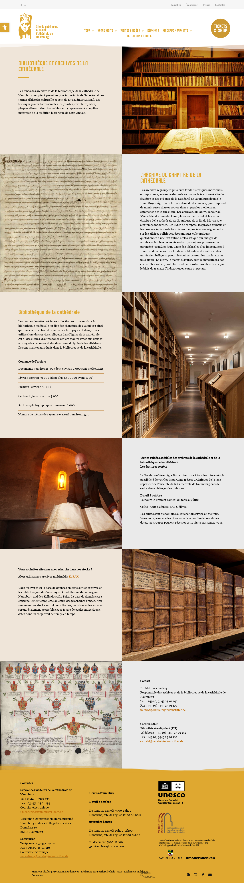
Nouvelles (176, 5)
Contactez (220, 5)
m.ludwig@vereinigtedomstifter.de (163, 710)
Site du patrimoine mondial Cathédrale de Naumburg (47, 32)
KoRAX (73, 576)
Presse (206, 5)
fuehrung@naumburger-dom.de (42, 812)
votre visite (107, 31)
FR (23, 5)
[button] (4, 27)
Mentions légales (41, 871)
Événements (192, 5)
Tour (89, 31)
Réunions (153, 31)
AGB (119, 871)
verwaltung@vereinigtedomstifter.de (44, 856)
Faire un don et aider (138, 36)
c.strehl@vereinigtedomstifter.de (161, 741)
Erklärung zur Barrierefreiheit (98, 871)
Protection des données (66, 871)
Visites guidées (132, 31)
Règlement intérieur (135, 871)
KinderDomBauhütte (177, 31)
